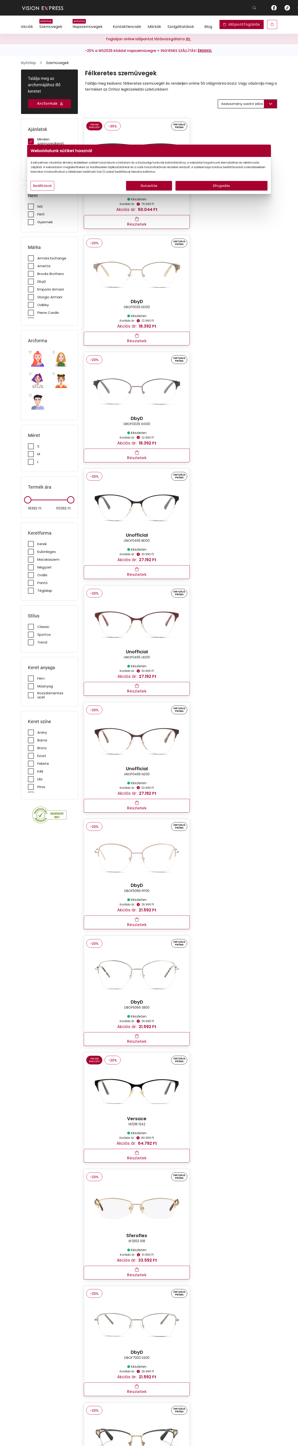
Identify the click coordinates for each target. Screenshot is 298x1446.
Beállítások (90, 194)
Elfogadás (192, 194)
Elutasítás (149, 194)
